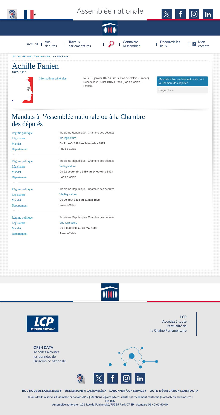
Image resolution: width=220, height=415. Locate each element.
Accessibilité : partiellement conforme (136, 397)
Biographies (166, 90)
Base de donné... (43, 56)
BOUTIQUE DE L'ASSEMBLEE (40, 391)
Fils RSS (110, 401)
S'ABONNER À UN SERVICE (126, 391)
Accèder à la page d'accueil (30, 41)
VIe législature (68, 194)
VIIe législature (68, 222)
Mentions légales (100, 397)
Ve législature (68, 166)
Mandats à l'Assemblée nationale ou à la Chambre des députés (181, 81)
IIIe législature (68, 138)
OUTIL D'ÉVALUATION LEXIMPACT (173, 391)
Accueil (16, 56)
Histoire (27, 56)
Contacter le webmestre (176, 397)
